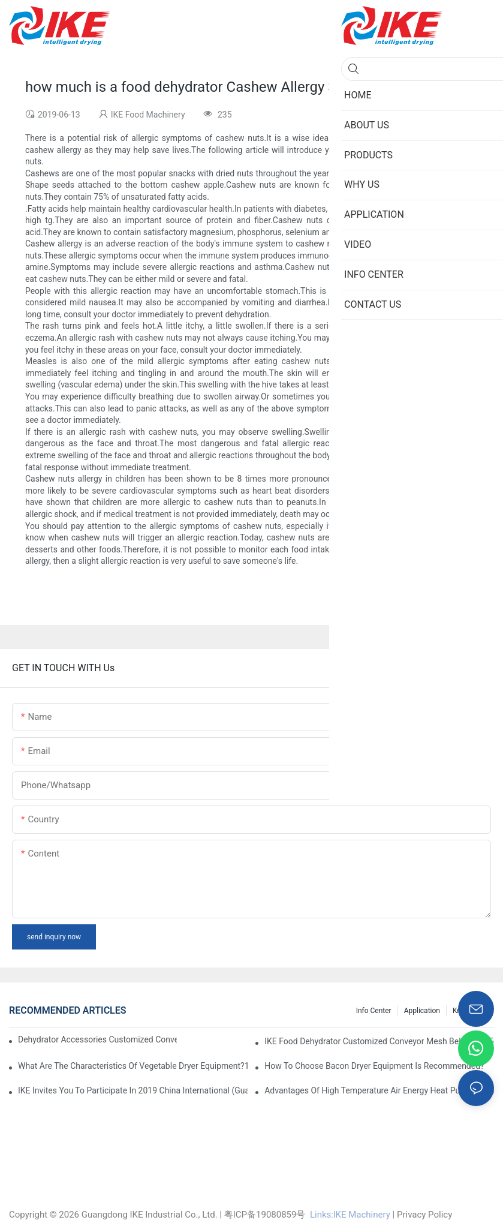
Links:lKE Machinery (350, 1214)
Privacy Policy (424, 1214)
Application (422, 1010)
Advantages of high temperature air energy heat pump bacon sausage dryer (379, 1090)
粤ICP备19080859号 (265, 1214)
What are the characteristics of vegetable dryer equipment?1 (133, 1066)
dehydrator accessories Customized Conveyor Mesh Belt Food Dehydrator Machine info (97, 1039)
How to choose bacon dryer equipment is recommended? (374, 1066)
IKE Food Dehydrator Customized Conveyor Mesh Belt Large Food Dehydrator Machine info (379, 1041)
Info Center (373, 1010)
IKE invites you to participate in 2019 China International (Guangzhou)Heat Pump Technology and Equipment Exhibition (133, 1090)
